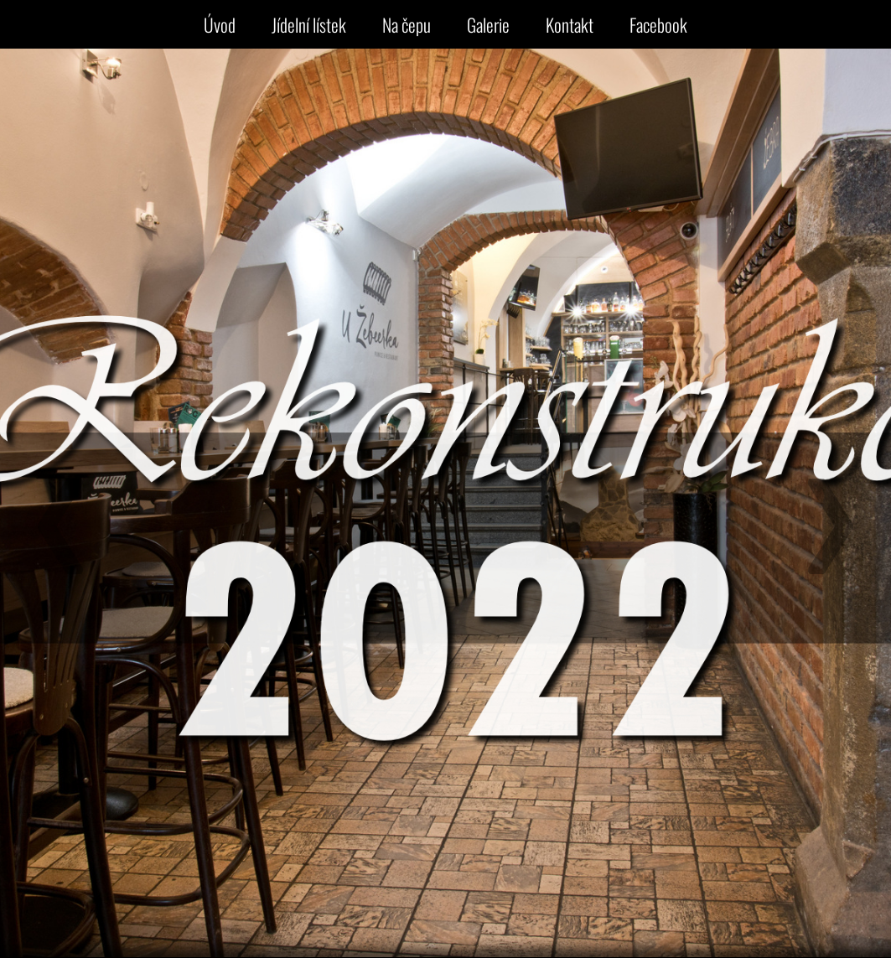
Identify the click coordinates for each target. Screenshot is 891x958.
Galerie (488, 24)
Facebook (658, 24)
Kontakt (569, 24)
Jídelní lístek (309, 24)
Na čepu (406, 24)
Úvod (220, 24)
